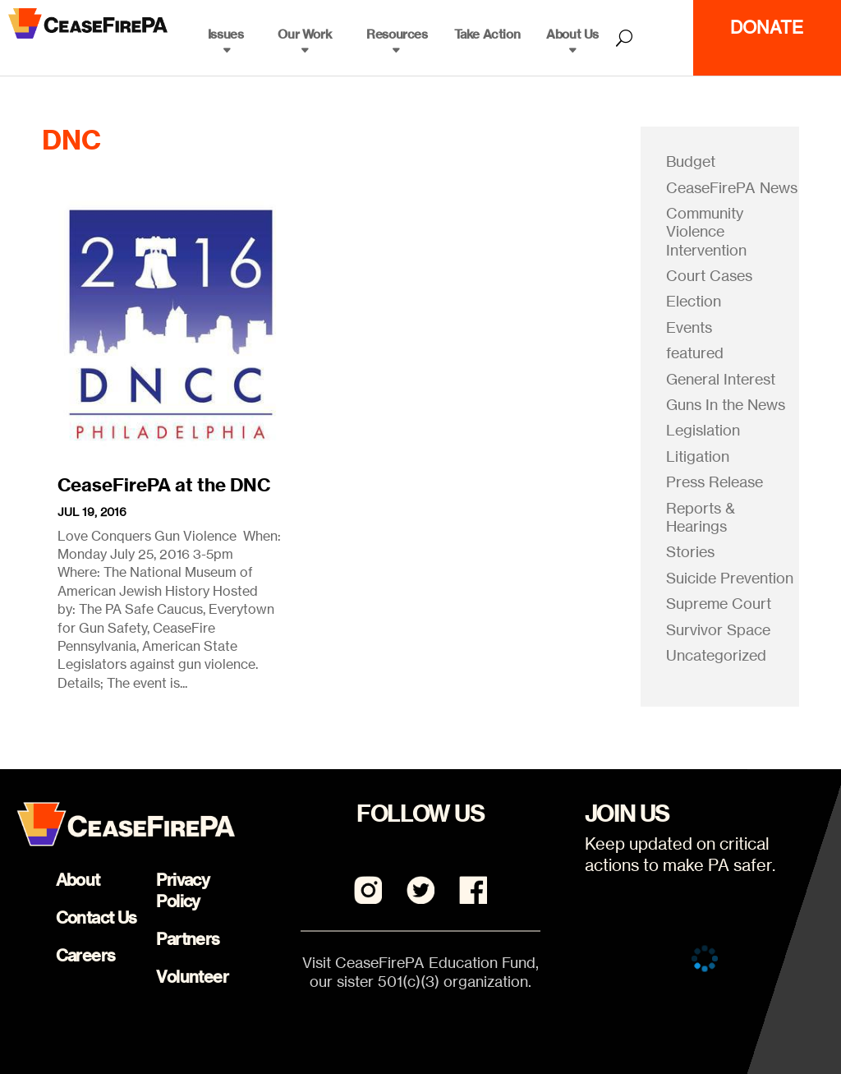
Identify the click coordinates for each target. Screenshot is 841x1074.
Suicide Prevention (729, 578)
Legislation (703, 430)
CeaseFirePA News (731, 187)
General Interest (720, 379)
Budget (690, 161)
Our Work (305, 34)
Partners (187, 939)
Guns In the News (725, 404)
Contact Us (96, 917)
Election (693, 301)
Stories (690, 551)
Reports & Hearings (700, 517)
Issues (226, 34)
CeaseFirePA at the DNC (163, 484)
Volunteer (192, 976)
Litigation (697, 456)
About (78, 879)
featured (695, 352)
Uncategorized (716, 655)
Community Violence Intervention (706, 231)
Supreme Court (718, 603)
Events (689, 327)
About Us (572, 34)
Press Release (714, 481)
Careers (86, 955)
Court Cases (709, 275)
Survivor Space (718, 629)
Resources (396, 34)
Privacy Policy (182, 890)
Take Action (487, 34)
